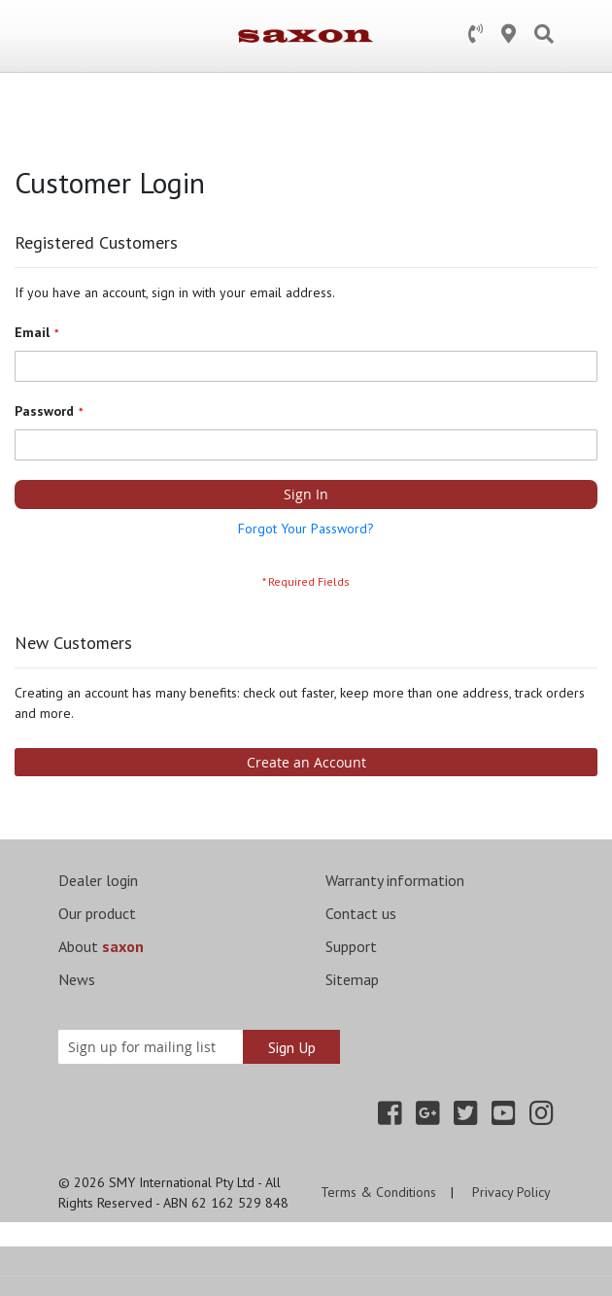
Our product (97, 913)
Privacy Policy (511, 1192)
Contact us (360, 913)
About (101, 946)
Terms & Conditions (378, 1192)
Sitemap (352, 979)
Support (351, 946)
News (76, 979)
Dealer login (98, 880)
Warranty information (394, 880)
